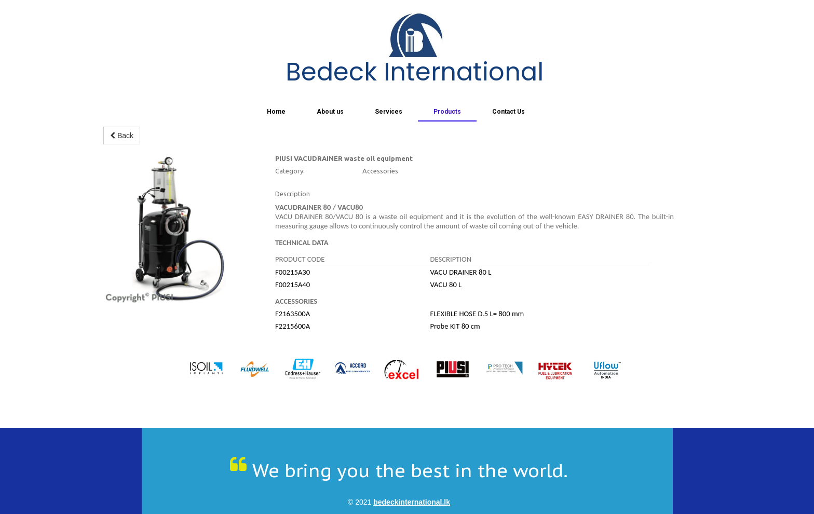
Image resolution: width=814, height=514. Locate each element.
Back (121, 135)
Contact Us (508, 111)
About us (330, 111)
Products (447, 111)
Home (276, 111)
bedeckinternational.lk (411, 502)
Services (388, 111)
